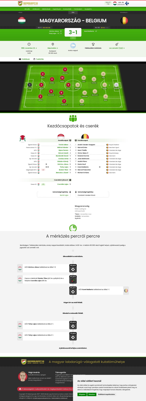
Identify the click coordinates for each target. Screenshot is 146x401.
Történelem (78, 9)
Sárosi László (63, 153)
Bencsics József (62, 173)
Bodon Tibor (63, 170)
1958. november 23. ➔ (29, 48)
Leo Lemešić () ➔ (117, 48)
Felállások (24, 59)
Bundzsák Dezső (62, 156)
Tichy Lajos (64, 167)
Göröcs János (63, 164)
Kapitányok (57, 9)
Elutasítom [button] (92, 394)
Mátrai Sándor (62, 147)
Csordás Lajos (62, 184)
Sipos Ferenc (63, 150)
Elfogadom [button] (82, 394)
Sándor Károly (62, 161)
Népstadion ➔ (53, 48)
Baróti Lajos (64, 195)
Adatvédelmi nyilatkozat (59, 398)
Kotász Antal (63, 159)
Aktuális (27, 9)
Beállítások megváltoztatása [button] (106, 394)
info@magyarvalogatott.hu (42, 398)
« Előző (20, 12)
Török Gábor (63, 145)
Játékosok (36, 9)
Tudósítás (38, 59)
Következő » (124, 12)
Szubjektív (88, 9)
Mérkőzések (46, 9)
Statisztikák (67, 9)
